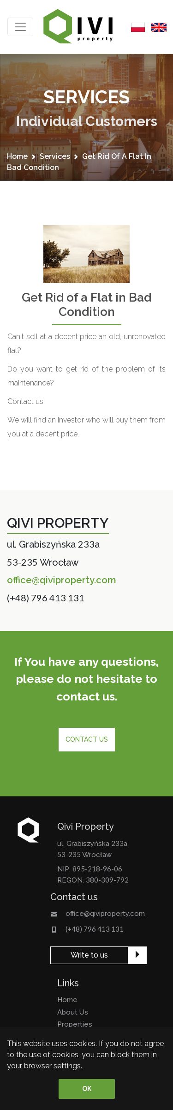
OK (86, 1088)
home (17, 156)
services (55, 156)
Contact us (87, 739)
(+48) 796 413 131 (45, 597)
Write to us (89, 955)
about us (72, 1012)
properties (74, 1024)
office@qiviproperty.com (61, 580)
